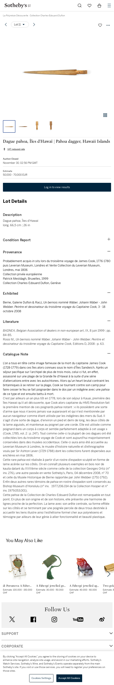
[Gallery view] (105, 115)
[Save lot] (100, 25)
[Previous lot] (6, 24)
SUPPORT (9, 634)
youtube (78, 619)
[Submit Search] (79, 5)
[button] (57, 70)
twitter (12, 619)
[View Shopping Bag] (99, 5)
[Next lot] (34, 24)
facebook (33, 619)
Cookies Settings (41, 678)
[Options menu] (20, 24)
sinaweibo (102, 619)
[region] (57, 668)
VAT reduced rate (16, 149)
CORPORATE (12, 646)
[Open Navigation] (109, 5)
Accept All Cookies (69, 678)
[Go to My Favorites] (89, 5)
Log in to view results (57, 187)
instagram (54, 619)
